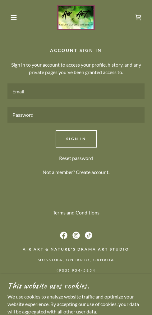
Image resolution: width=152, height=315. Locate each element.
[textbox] (76, 91)
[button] (11, 17)
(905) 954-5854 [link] (76, 270)
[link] (75, 17)
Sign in (76, 138)
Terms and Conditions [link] (76, 212)
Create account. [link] (92, 172)
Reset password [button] (76, 158)
